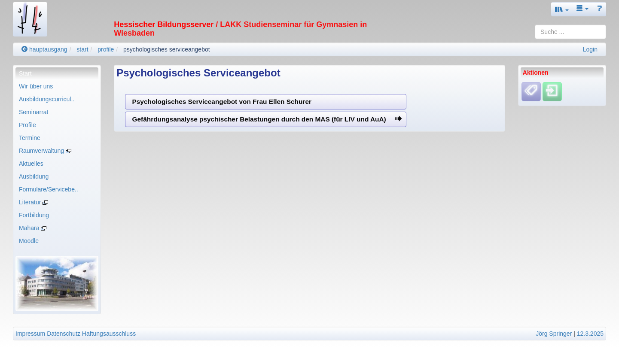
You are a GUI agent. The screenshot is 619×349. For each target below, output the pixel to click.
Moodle (29, 240)
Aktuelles (31, 163)
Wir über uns (36, 86)
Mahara (32, 228)
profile (106, 49)
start (82, 49)
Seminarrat (33, 112)
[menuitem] (56, 73)
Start (25, 73)
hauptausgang (44, 49)
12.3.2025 (590, 333)
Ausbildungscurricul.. (46, 99)
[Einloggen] (552, 91)
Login (590, 49)
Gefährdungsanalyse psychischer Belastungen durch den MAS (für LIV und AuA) (267, 119)
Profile (27, 124)
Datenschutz (63, 333)
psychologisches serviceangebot (166, 49)
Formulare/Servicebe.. (48, 189)
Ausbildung (34, 176)
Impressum (30, 333)
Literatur (33, 202)
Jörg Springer (554, 333)
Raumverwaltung (45, 150)
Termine (29, 137)
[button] (562, 9)
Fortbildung (34, 215)
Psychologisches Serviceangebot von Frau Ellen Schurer (221, 101)
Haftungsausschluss (109, 333)
